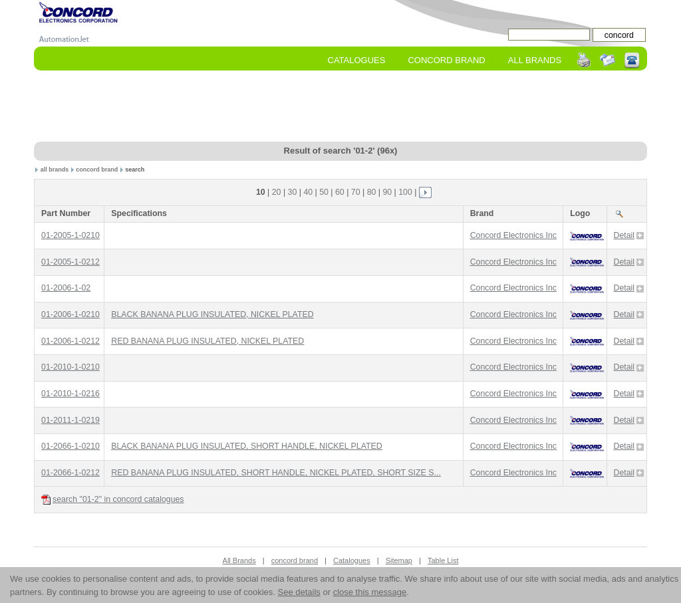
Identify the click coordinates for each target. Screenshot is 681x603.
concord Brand (446, 60)
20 (276, 192)
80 (371, 192)
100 (405, 192)
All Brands (534, 60)
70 (355, 192)
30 (292, 192)
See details (299, 592)
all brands (55, 169)
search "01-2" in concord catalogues (112, 500)
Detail (629, 235)
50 (324, 192)
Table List (443, 560)
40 (308, 192)
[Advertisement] (340, 107)
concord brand (97, 169)
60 (339, 192)
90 (387, 192)
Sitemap (399, 560)
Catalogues (357, 60)
